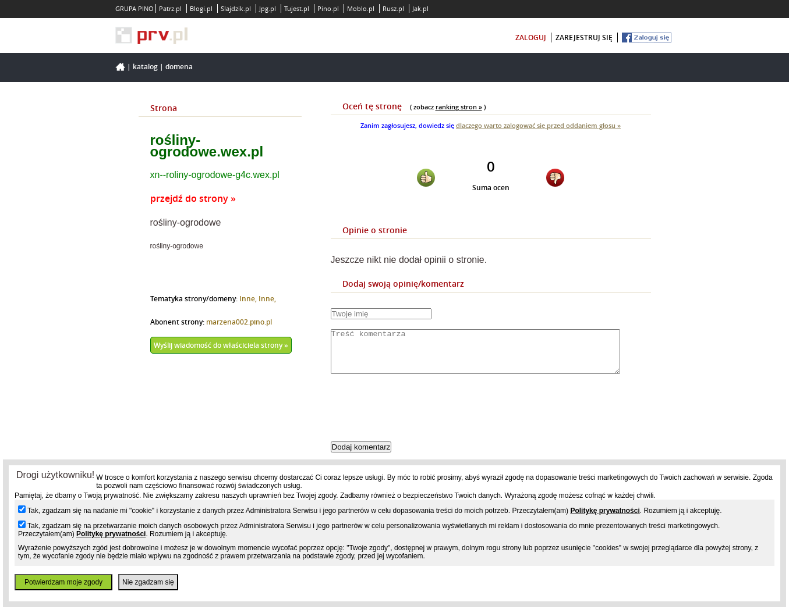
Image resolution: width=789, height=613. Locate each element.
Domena (179, 67)
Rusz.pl (393, 8)
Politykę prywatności (604, 511)
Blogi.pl (201, 8)
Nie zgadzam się (148, 582)
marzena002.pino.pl (239, 322)
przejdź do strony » (193, 198)
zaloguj (530, 37)
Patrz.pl (170, 8)
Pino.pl (328, 8)
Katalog (145, 67)
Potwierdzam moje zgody (63, 582)
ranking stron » (459, 106)
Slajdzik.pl (236, 8)
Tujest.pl (296, 8)
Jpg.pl (267, 8)
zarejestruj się (584, 37)
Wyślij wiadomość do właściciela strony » (221, 345)
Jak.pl (420, 8)
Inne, (249, 299)
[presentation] (419, 417)
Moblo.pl (360, 8)
